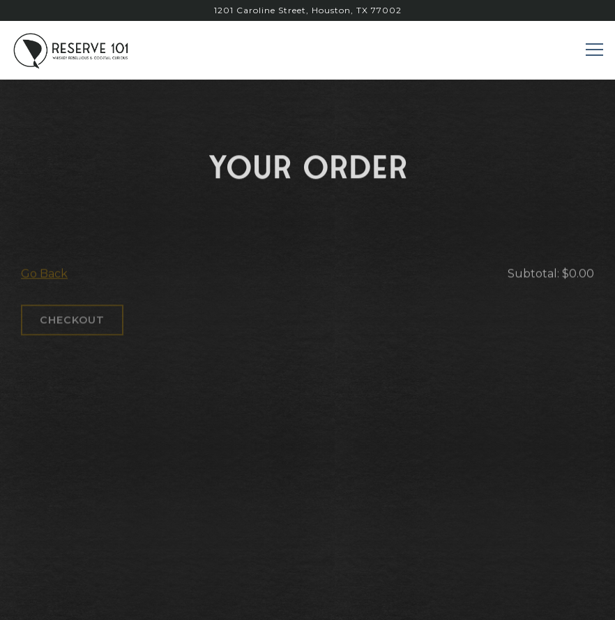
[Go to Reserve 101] (307, 10)
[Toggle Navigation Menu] (594, 49)
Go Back (44, 276)
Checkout (72, 322)
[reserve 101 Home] (73, 50)
